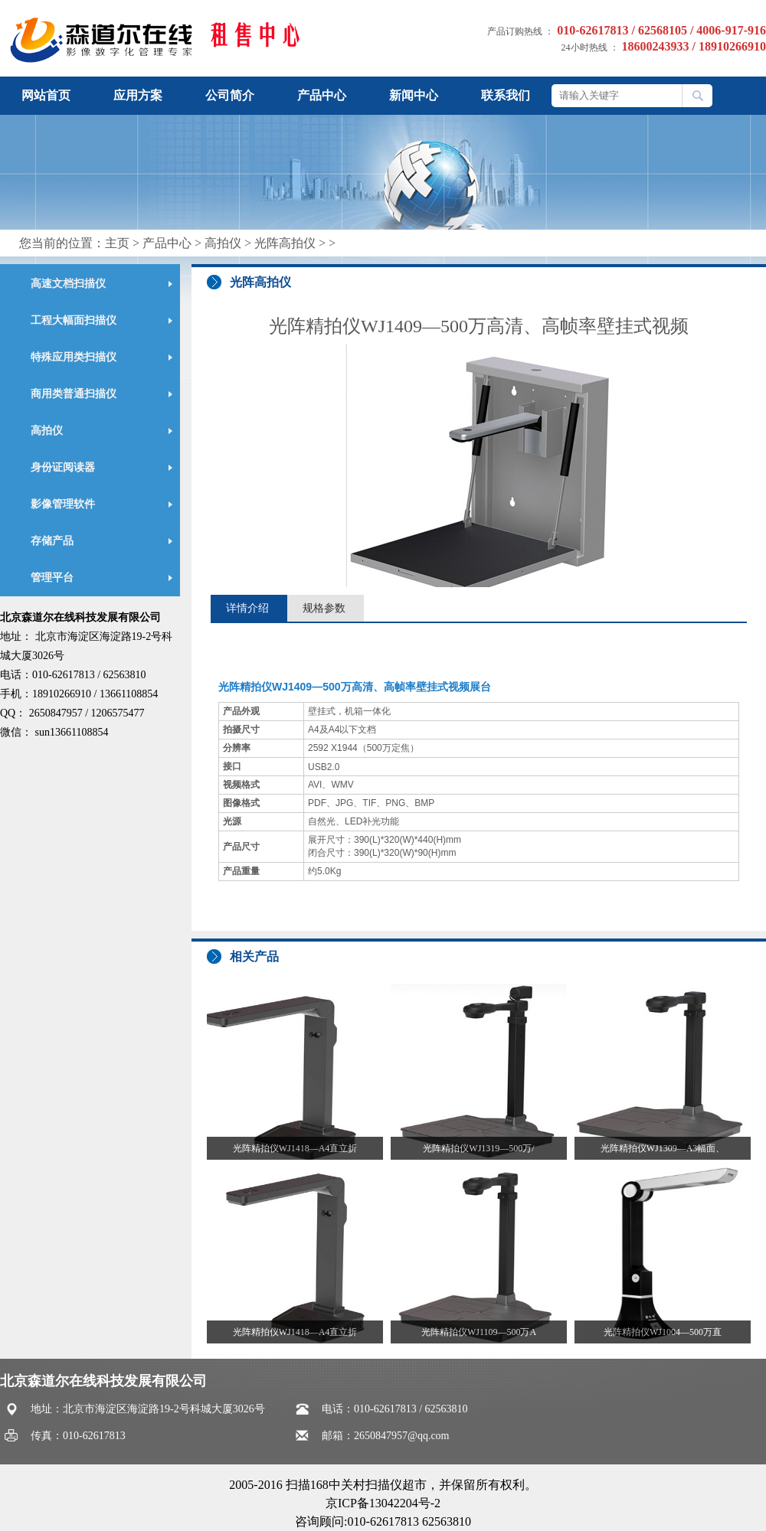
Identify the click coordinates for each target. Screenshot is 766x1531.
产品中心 (321, 95)
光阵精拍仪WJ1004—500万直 (663, 1332)
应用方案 (137, 95)
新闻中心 (413, 95)
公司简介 (229, 95)
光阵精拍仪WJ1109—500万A (478, 1332)
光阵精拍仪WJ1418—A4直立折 (295, 1148)
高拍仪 (223, 243)
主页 (117, 243)
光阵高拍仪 (285, 243)
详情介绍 (247, 608)
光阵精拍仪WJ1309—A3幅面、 (663, 1148)
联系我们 (505, 95)
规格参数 (324, 608)
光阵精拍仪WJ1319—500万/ (478, 1148)
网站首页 (45, 95)
